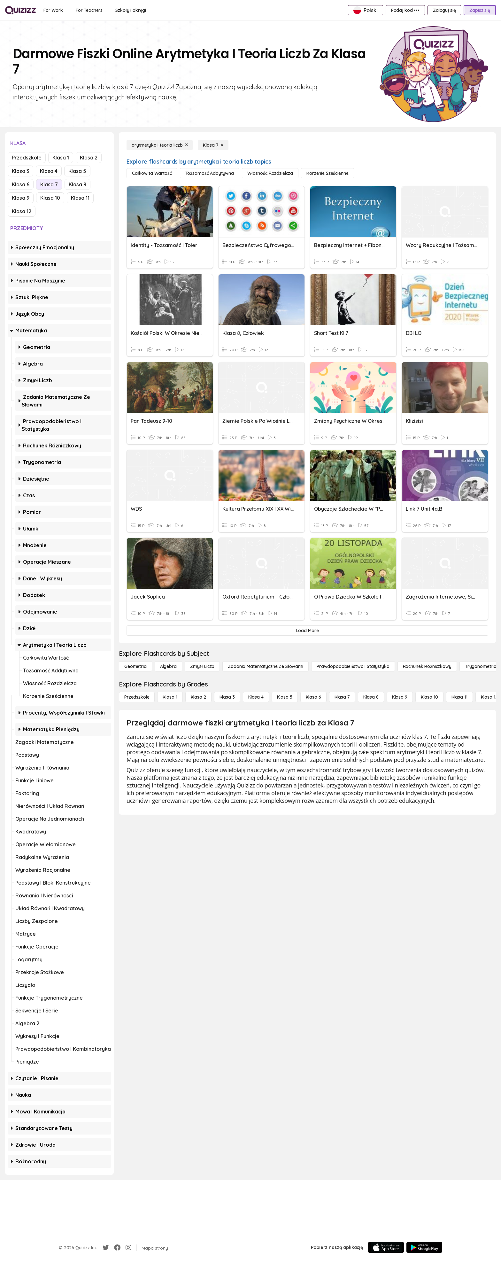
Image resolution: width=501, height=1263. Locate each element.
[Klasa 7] (213, 145)
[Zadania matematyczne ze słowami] (265, 666)
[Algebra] (168, 666)
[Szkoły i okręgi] (130, 10)
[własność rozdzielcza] (270, 173)
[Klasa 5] (285, 697)
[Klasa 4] (256, 697)
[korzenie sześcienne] (327, 173)
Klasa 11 (80, 198)
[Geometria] (135, 666)
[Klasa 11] (459, 697)
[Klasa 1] (169, 697)
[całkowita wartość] (152, 173)
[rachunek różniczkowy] (427, 666)
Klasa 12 (21, 211)
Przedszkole (27, 157)
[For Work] (53, 10)
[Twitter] (106, 1248)
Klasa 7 (49, 184)
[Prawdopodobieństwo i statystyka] (353, 666)
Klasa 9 (20, 198)
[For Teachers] (89, 10)
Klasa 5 (77, 171)
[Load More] (307, 630)
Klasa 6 (20, 184)
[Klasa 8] (371, 697)
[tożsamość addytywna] (209, 173)
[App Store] (386, 1247)
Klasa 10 (50, 198)
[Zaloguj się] (444, 10)
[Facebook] (117, 1248)
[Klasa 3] (227, 697)
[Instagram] (128, 1248)
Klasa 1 (60, 157)
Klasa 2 (88, 157)
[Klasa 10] (429, 697)
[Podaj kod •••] (405, 10)
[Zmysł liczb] (202, 666)
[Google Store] (424, 1247)
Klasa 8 (77, 184)
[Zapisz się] (480, 10)
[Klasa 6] (313, 697)
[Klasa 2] (198, 697)
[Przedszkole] (137, 697)
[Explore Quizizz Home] (20, 10)
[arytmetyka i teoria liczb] (160, 145)
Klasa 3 (20, 171)
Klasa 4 (49, 171)
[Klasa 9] (400, 697)
